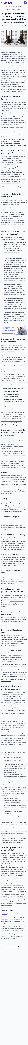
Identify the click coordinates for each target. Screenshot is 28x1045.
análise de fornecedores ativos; (13, 399)
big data (7, 176)
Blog (7, 6)
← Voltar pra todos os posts (14, 946)
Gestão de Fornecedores (16, 6)
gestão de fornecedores (17, 601)
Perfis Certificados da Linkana (15, 853)
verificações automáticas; (11, 394)
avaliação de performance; (11, 397)
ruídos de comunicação (10, 764)
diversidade (23, 542)
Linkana (4, 914)
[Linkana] (6, 3)
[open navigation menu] (25, 2)
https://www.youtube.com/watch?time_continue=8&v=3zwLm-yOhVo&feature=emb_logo (11, 423)
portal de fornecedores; (11, 392)
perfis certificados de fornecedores (14, 402)
